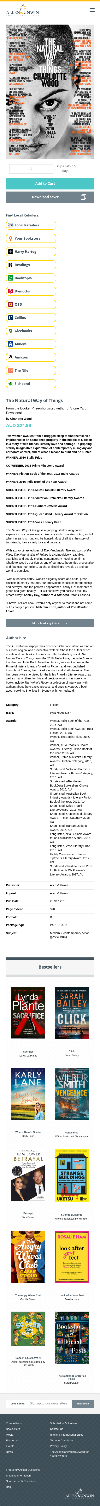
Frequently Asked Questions (23, 1469)
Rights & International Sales (66, 1434)
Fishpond (22, 383)
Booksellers (13, 1428)
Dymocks (22, 291)
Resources (12, 1440)
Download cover (45, 197)
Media (9, 1434)
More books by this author (49, 623)
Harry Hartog (25, 251)
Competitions (14, 1423)
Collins (20, 317)
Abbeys (21, 344)
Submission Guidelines (63, 1423)
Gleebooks (23, 331)
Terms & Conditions (61, 1440)
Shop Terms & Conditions (21, 1481)
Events (10, 1446)
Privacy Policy (58, 1446)
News (9, 1451)
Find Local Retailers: (22, 215)
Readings (22, 265)
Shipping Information (18, 1475)
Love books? (18, 1403)
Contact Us (56, 1428)
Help (9, 1486)
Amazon (21, 357)
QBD (18, 304)
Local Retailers (27, 225)
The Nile (21, 370)
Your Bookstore (27, 238)
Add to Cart (45, 183)
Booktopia (23, 278)
